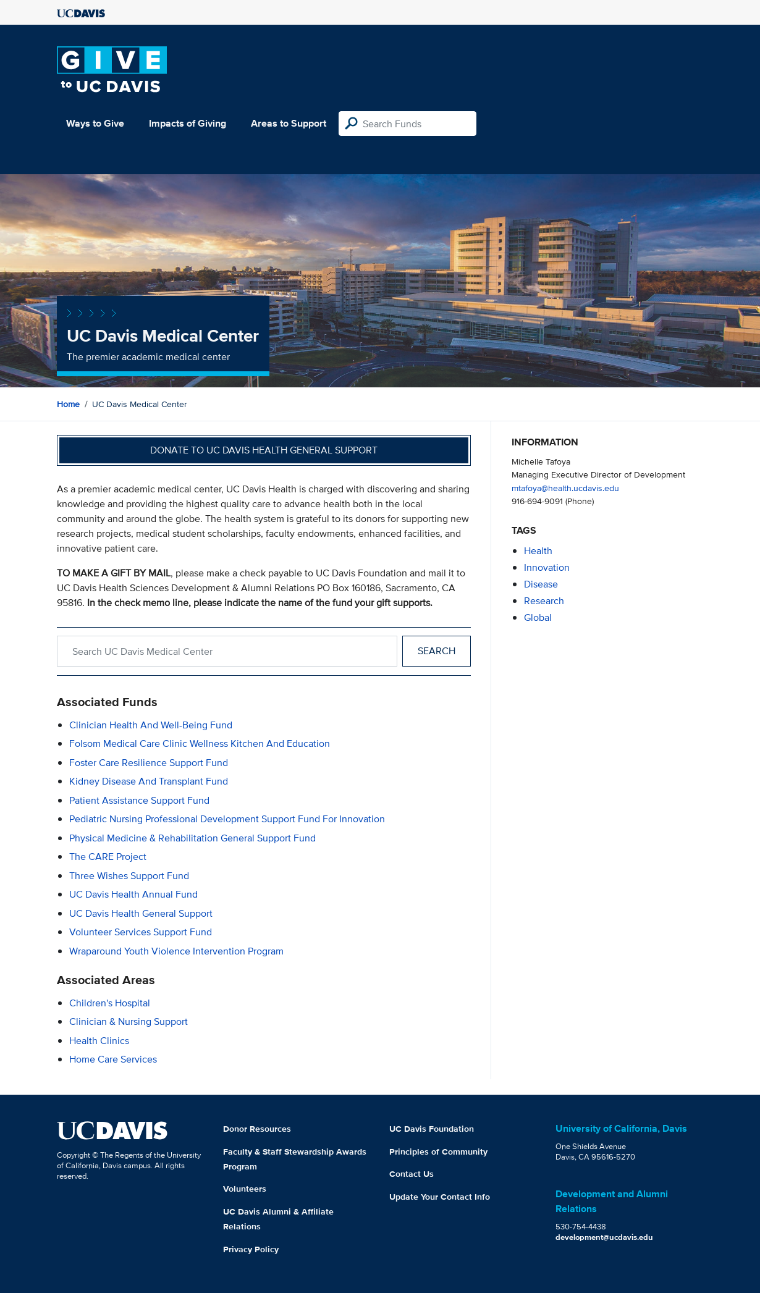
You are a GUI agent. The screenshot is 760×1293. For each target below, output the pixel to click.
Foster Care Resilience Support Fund (148, 763)
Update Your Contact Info (439, 1196)
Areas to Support (288, 123)
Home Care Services (113, 1059)
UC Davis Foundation (431, 1128)
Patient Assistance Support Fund (139, 800)
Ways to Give (95, 123)
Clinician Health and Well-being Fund (150, 725)
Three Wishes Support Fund (129, 876)
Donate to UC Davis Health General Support (264, 450)
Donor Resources (257, 1128)
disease (541, 584)
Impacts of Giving (187, 123)
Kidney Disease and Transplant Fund (148, 781)
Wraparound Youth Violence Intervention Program (176, 951)
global (538, 617)
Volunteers (244, 1188)
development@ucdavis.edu (604, 1237)
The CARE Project (107, 856)
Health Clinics (99, 1041)
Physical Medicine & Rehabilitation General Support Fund (192, 838)
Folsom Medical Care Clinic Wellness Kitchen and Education (199, 743)
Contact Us (411, 1174)
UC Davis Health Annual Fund (133, 894)
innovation (547, 567)
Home (68, 404)
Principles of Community (438, 1151)
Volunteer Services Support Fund (140, 932)
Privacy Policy (251, 1249)
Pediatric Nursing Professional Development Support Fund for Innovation (227, 819)
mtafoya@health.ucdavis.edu (565, 487)
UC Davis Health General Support (141, 913)
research (544, 601)
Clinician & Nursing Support (128, 1021)
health (538, 551)
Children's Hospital (109, 1003)
